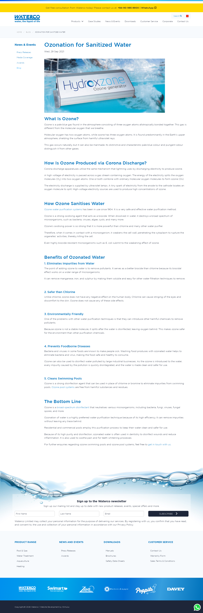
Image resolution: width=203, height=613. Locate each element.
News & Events (112, 21)
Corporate (167, 21)
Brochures (111, 556)
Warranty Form (158, 556)
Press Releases (24, 52)
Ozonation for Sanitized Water (50, 32)
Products (75, 21)
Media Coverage (24, 57)
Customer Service (149, 21)
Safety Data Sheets (115, 561)
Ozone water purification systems (63, 209)
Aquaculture (23, 561)
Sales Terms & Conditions (162, 561)
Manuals (110, 551)
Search (176, 16)
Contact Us (182, 21)
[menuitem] (35, 550)
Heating (20, 566)
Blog (28, 32)
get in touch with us (159, 444)
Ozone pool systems (63, 387)
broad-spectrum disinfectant (73, 407)
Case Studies (94, 21)
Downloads (130, 21)
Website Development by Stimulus (54, 607)
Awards (20, 63)
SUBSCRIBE (168, 514)
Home (187, 16)
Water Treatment (25, 556)
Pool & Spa (22, 551)
